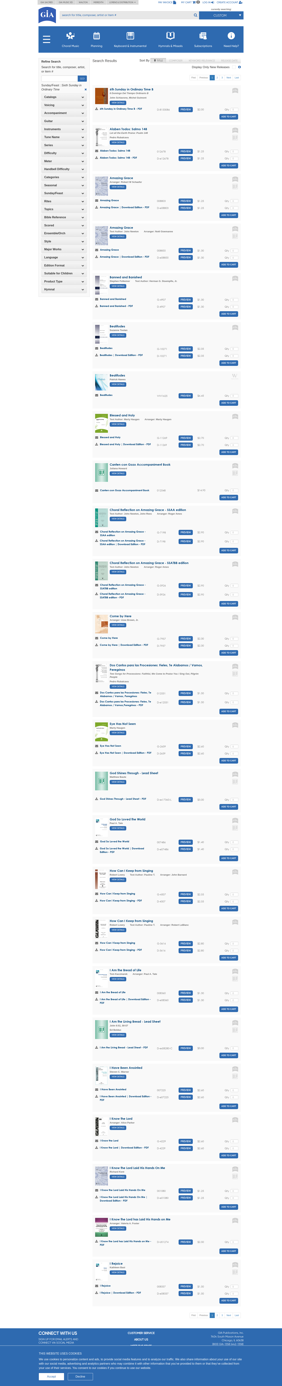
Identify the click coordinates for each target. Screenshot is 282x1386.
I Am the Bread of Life (125, 970)
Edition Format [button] (64, 265)
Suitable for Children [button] (64, 273)
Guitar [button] (64, 121)
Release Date (229, 60)
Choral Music (70, 38)
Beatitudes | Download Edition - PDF (121, 355)
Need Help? (231, 38)
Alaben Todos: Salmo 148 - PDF (118, 157)
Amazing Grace (121, 178)
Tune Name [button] (64, 137)
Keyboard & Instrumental (130, 38)
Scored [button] (64, 225)
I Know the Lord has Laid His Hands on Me (140, 1219)
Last (237, 77)
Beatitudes (117, 326)
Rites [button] (64, 201)
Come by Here (120, 616)
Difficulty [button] (64, 153)
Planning (96, 38)
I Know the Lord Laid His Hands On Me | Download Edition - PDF (123, 1198)
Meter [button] (64, 161)
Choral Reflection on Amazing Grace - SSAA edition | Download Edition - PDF (122, 542)
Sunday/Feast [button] (64, 193)
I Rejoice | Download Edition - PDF (120, 1292)
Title (158, 60)
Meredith (98, 2)
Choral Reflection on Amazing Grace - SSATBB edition (149, 563)
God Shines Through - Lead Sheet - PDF (123, 798)
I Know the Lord (121, 1118)
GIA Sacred (46, 2)
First (194, 77)
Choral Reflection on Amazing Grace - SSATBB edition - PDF (122, 595)
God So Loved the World (127, 819)
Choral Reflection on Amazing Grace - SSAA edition (148, 510)
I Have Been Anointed (126, 1067)
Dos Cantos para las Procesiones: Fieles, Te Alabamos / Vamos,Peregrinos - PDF (125, 703)
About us (141, 1339)
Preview (186, 109)
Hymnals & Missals (170, 38)
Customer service (141, 1333)
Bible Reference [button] (64, 217)
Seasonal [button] (64, 185)
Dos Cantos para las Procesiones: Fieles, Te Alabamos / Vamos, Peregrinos (125, 694)
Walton (83, 2)
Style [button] (64, 241)
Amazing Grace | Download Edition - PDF (124, 207)
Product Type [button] (64, 281)
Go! (82, 78)
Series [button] (64, 145)
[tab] (64, 97)
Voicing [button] (64, 105)
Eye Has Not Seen (123, 723)
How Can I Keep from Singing (131, 870)
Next (229, 77)
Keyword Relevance (202, 60)
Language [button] (64, 257)
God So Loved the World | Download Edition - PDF (122, 850)
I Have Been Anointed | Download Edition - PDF (125, 1098)
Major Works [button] (64, 249)
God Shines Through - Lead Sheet (134, 773)
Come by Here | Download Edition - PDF (124, 644)
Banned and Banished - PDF (116, 305)
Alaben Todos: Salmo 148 (128, 129)
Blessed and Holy (122, 415)
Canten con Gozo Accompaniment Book (140, 464)
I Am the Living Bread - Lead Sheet (135, 1021)
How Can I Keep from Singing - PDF (121, 900)
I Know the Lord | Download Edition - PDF (124, 1147)
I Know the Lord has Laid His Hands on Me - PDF (125, 1243)
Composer (176, 60)
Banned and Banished (126, 277)
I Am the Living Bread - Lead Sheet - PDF (124, 1047)
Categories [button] (64, 177)
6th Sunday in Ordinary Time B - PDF (121, 108)
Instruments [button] (64, 129)
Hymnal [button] (64, 289)
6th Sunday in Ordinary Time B (131, 89)
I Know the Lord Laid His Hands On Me (137, 1168)
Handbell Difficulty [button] (64, 169)
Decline (80, 1376)
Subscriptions (203, 38)
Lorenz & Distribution (122, 2)
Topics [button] (64, 209)
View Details (118, 103)
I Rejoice (116, 1263)
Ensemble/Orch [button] (64, 233)
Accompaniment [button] (64, 113)
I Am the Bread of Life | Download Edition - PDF (125, 1001)
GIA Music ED (66, 2)
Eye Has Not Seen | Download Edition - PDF (125, 752)
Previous (203, 77)
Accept (51, 1376)
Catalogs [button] (64, 97)
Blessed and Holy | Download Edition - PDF (125, 444)
